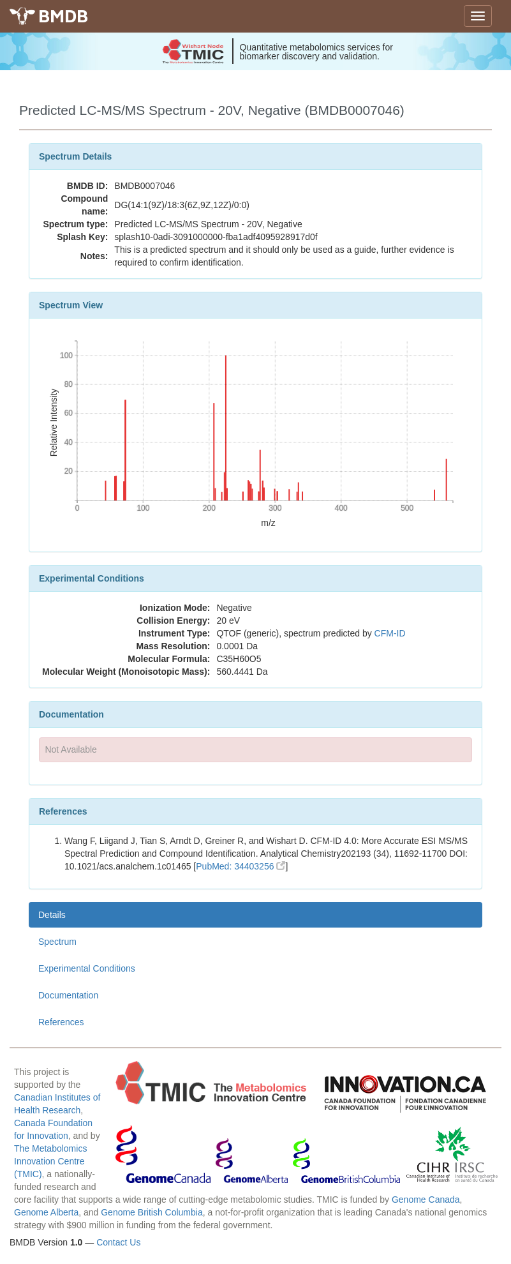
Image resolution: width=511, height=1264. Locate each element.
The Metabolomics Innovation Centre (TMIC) (50, 1161)
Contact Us (118, 1242)
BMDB (63, 15)
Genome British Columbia (152, 1212)
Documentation (68, 995)
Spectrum (57, 942)
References (61, 1022)
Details (52, 915)
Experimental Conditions (86, 968)
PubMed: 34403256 (240, 866)
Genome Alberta (46, 1212)
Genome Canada (426, 1199)
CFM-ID (390, 633)
